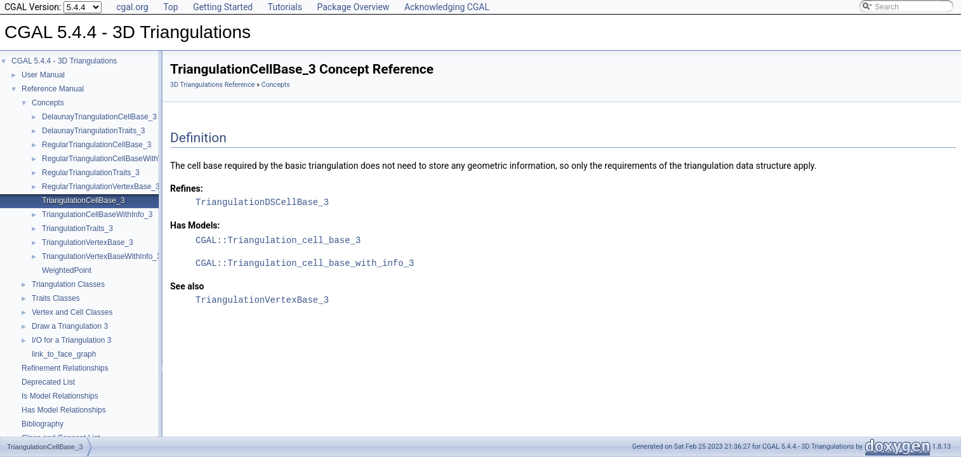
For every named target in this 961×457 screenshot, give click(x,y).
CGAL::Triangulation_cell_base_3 (278, 240)
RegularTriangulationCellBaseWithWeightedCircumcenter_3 (143, 158)
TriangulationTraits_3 (77, 228)
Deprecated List (48, 382)
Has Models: (195, 225)
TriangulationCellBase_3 (83, 200)
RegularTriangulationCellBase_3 (96, 144)
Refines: (186, 188)
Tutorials (285, 7)
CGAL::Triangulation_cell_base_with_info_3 (305, 263)
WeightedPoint (66, 270)
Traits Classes (56, 298)
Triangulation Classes (68, 284)
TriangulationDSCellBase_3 (262, 202)
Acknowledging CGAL (446, 7)
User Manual (43, 74)
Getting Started (223, 7)
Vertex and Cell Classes (72, 312)
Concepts (48, 102)
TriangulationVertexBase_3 (87, 242)
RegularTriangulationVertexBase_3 (101, 186)
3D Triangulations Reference (212, 85)
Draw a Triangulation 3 (70, 326)
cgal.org (132, 7)
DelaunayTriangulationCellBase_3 (99, 116)
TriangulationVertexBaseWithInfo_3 (101, 256)
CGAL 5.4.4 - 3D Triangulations (64, 60)
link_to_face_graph (64, 354)
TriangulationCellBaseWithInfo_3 (97, 214)
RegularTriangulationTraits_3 (91, 172)
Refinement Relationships (65, 368)
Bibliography (42, 424)
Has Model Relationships (64, 410)
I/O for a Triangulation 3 (71, 340)
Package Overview (353, 7)
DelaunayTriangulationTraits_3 (93, 130)
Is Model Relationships (60, 396)
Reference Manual (53, 88)
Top (170, 7)
